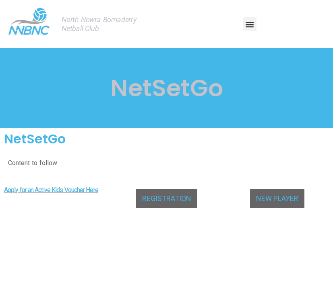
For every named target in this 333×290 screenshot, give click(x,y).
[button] (249, 24)
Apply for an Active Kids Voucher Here (51, 190)
